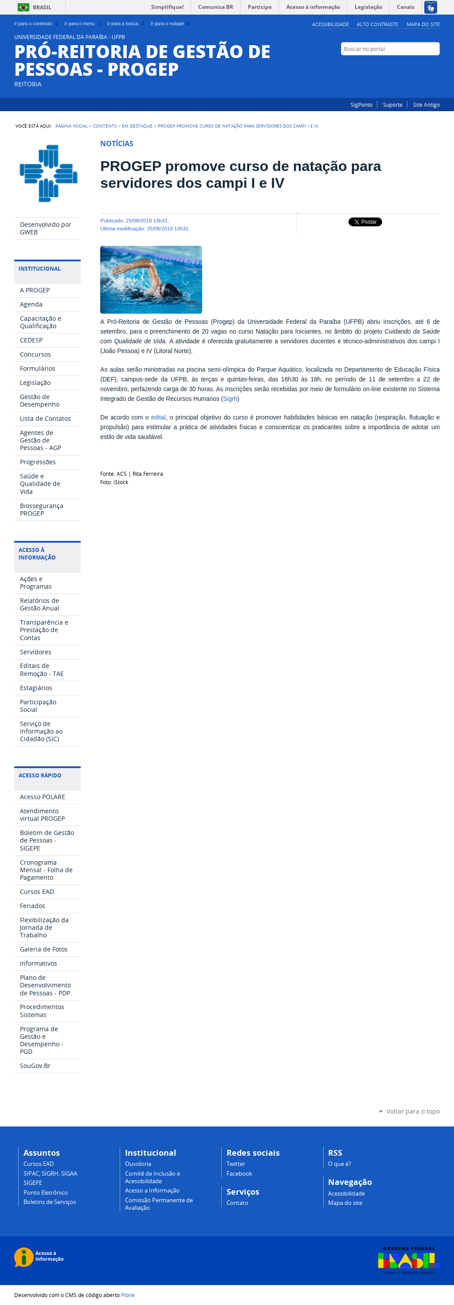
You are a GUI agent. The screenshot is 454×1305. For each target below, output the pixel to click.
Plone (128, 1294)
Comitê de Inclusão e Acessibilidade (152, 1177)
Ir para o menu (83, 23)
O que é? (339, 1164)
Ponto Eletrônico (45, 1192)
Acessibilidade (330, 24)
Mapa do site (423, 24)
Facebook (435, 66)
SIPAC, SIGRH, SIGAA (50, 1173)
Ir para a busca (126, 23)
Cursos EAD (38, 1164)
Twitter (236, 1164)
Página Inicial (71, 126)
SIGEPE (32, 1183)
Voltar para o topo (413, 1111)
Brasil (42, 7)
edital (158, 417)
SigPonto (361, 104)
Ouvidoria (138, 1164)
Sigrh (230, 399)
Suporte (393, 104)
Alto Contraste (377, 24)
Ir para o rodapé (171, 23)
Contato (237, 1203)
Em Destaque (137, 126)
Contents (105, 126)
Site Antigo (426, 104)
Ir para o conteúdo (36, 23)
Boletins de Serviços (49, 1202)
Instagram (424, 66)
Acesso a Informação (152, 1190)
